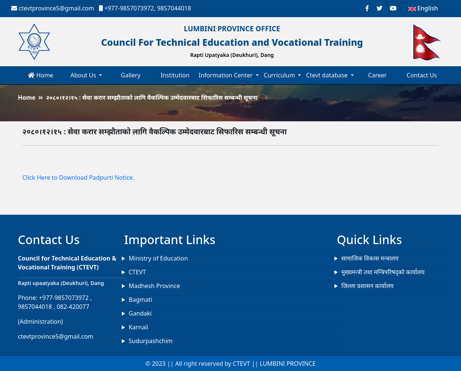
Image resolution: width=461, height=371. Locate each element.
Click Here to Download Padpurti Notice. (78, 177)
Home (40, 75)
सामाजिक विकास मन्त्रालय (369, 258)
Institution (175, 75)
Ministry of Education (158, 258)
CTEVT (137, 272)
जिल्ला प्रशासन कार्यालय (367, 286)
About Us (84, 75)
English (423, 8)
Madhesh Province (154, 286)
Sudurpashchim (151, 341)
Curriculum (280, 75)
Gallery (131, 75)
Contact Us (422, 75)
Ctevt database (327, 75)
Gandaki (140, 313)
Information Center (226, 75)
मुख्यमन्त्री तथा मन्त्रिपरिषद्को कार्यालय (383, 272)
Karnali (139, 327)
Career (377, 75)
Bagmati (140, 299)
